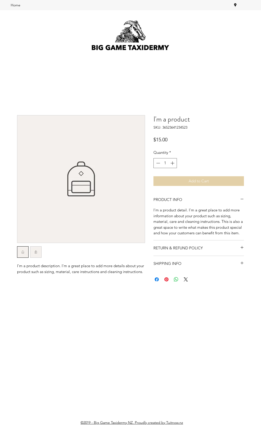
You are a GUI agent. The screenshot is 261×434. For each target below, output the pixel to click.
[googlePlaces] (235, 5)
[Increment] (172, 163)
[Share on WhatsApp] (176, 279)
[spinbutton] (165, 163)
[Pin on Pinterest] (166, 279)
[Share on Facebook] (157, 279)
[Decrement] (157, 163)
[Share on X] (186, 279)
